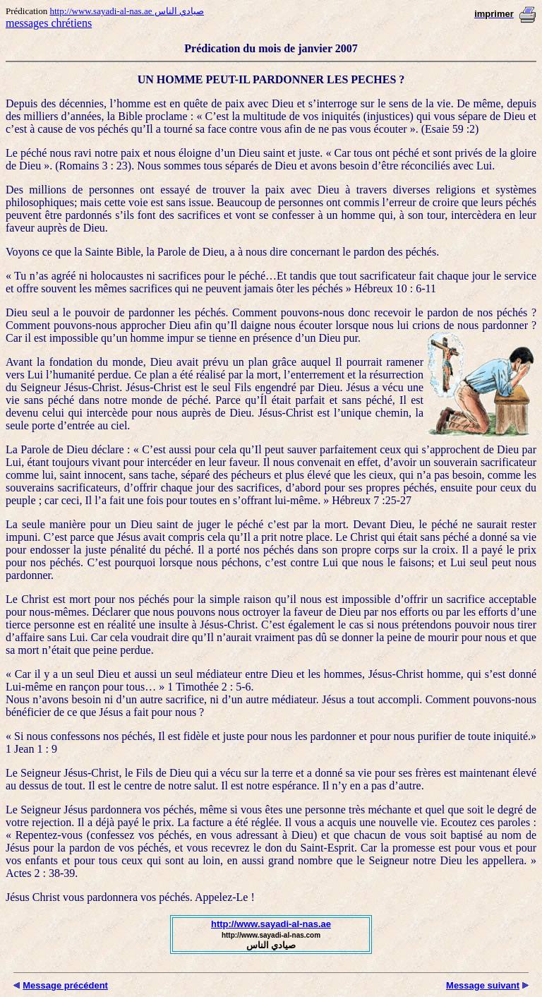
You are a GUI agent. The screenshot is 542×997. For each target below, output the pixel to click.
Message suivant (482, 985)
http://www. (235, 924)
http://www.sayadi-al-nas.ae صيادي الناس (126, 11)
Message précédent (65, 985)
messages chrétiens (49, 23)
